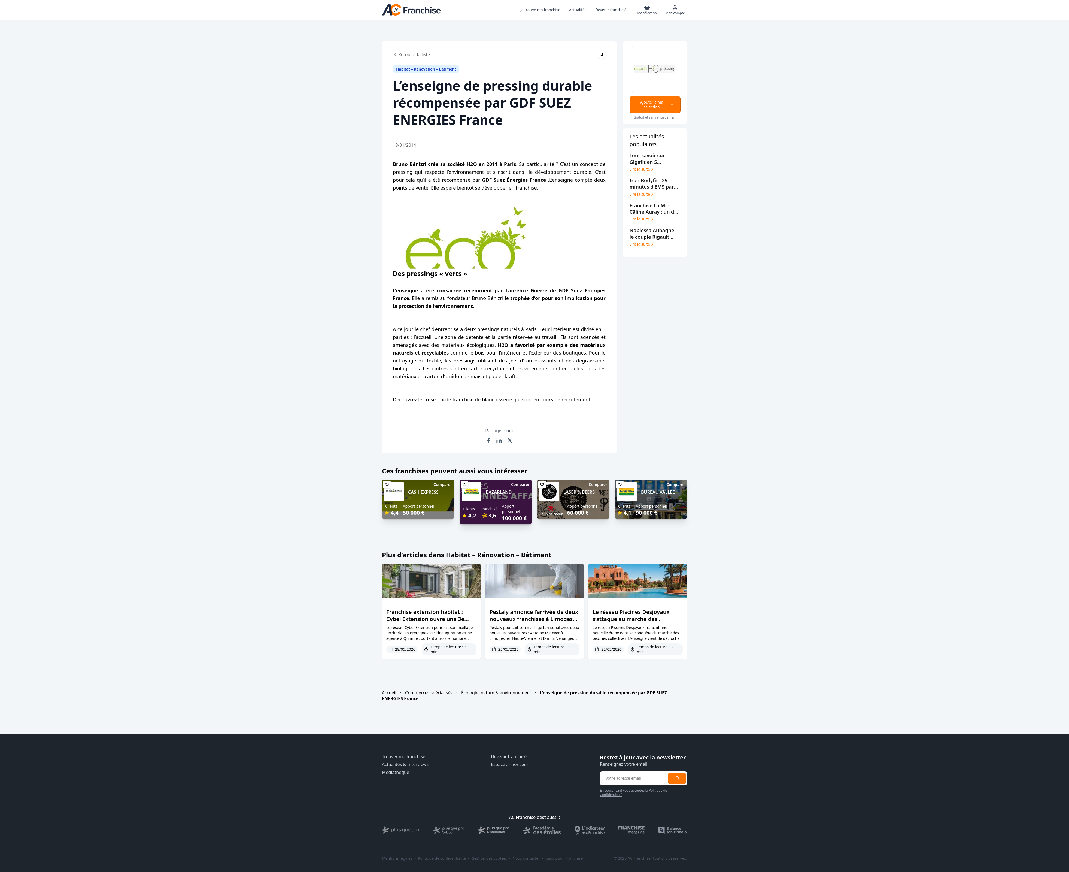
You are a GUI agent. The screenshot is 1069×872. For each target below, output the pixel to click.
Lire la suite (642, 169)
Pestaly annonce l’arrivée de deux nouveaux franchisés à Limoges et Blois (534, 619)
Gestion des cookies (489, 858)
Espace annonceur (510, 764)
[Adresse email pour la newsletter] (633, 778)
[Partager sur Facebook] (488, 440)
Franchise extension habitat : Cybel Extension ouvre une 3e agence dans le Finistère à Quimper (425, 622)
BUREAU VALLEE (658, 492)
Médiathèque (395, 772)
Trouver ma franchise (403, 756)
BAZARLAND (499, 492)
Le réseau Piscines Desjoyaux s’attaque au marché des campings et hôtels (631, 619)
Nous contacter (526, 858)
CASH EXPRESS (423, 492)
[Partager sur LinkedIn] (499, 440)
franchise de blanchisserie (482, 399)
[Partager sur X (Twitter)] (510, 440)
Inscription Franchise (564, 858)
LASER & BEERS (579, 492)
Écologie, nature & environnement (496, 693)
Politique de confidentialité (442, 858)
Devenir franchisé (509, 756)
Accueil (389, 693)
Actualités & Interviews (405, 764)
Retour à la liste (411, 54)
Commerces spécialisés (428, 693)
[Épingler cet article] (601, 54)
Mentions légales (397, 858)
